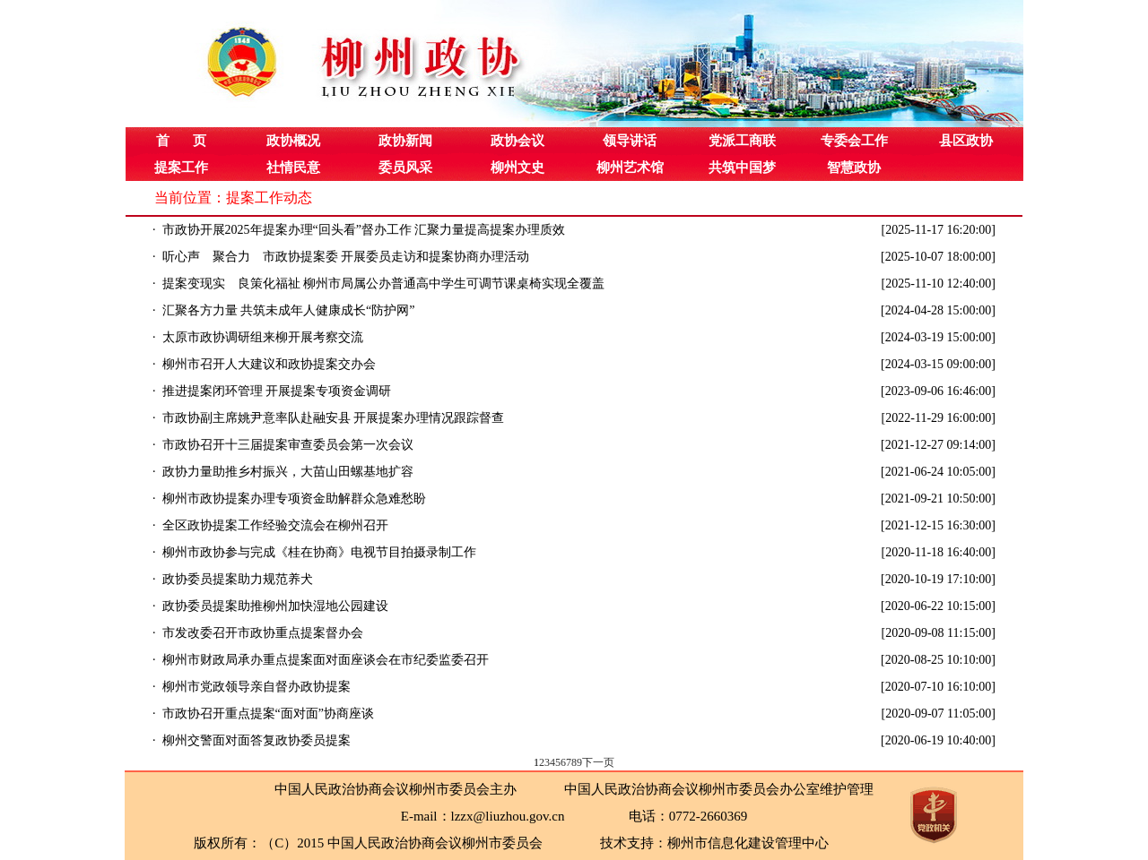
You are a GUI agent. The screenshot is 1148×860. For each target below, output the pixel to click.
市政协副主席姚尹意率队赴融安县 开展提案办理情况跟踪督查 (333, 418)
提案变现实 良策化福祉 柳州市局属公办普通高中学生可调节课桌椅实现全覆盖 (383, 283)
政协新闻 (405, 140)
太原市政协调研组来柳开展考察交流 (262, 337)
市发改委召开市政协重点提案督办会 (262, 633)
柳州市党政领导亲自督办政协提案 (256, 686)
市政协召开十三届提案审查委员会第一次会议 (287, 445)
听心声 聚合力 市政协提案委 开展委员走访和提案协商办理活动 (346, 256)
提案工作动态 (269, 197)
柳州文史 (517, 167)
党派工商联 (742, 140)
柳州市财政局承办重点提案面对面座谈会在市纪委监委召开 (325, 659)
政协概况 (293, 140)
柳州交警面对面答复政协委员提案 (256, 740)
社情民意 (293, 167)
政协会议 (517, 140)
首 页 (181, 140)
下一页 (598, 762)
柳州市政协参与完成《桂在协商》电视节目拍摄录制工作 (319, 552)
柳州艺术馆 (630, 167)
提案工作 (181, 167)
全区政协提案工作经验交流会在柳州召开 (275, 525)
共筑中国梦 (742, 167)
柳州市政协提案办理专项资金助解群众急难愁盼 (294, 498)
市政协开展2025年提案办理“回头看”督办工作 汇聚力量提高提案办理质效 (364, 229)
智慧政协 (854, 167)
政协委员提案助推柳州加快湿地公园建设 (275, 606)
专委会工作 (854, 140)
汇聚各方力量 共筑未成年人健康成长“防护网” (288, 310)
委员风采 (405, 167)
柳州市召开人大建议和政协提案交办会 (269, 364)
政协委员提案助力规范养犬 (237, 579)
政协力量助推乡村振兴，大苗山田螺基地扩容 (287, 471)
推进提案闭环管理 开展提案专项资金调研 (277, 391)
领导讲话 (630, 140)
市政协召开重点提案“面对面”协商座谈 (268, 713)
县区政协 (966, 140)
